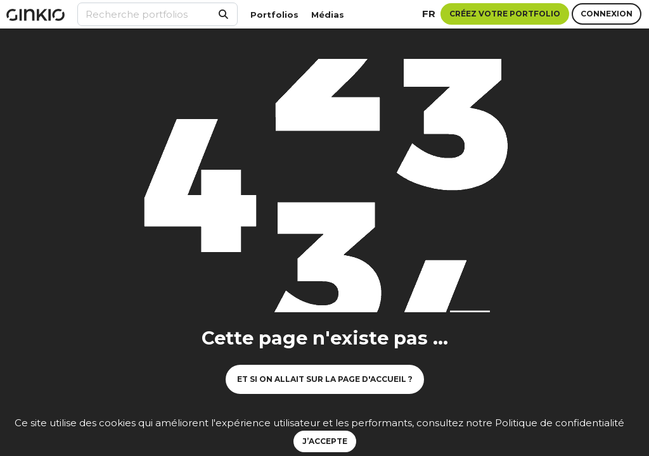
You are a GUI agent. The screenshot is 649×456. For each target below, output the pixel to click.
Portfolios (274, 15)
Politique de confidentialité (559, 423)
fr (428, 14)
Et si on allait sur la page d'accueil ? (325, 379)
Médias (327, 15)
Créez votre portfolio (504, 13)
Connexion (607, 13)
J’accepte (324, 441)
